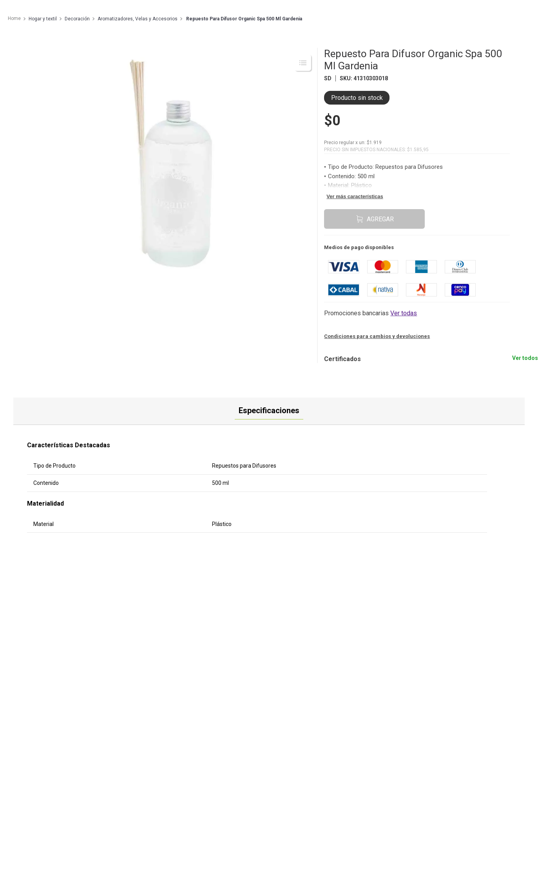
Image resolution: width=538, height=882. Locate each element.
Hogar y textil (43, 19)
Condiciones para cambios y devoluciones (377, 336)
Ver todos (525, 358)
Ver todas (403, 313)
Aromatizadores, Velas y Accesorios (138, 19)
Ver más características (354, 196)
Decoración (77, 19)
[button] (370, 313)
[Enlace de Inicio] (14, 19)
